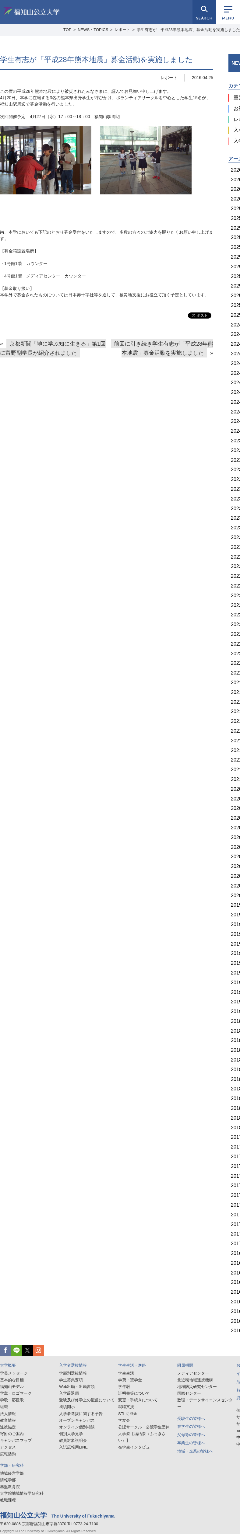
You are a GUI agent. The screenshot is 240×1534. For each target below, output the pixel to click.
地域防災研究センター (197, 1386)
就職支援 (126, 1406)
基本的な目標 (12, 1380)
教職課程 (8, 1500)
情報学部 (8, 1480)
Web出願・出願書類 (77, 1386)
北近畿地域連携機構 (195, 1380)
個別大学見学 (71, 1433)
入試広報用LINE (73, 1447)
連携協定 (8, 1427)
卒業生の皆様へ (191, 1443)
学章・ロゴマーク (16, 1393)
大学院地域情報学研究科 (22, 1493)
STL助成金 (127, 1413)
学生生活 (126, 1373)
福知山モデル (12, 1386)
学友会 (124, 1420)
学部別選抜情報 (73, 1373)
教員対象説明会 (73, 1440)
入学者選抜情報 (73, 1365)
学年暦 (124, 1386)
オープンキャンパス (77, 1420)
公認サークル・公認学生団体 (144, 1427)
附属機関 (185, 1365)
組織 (4, 1406)
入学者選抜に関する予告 (81, 1413)
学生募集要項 (71, 1380)
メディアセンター (193, 1373)
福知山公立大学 (31, 11)
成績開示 (67, 1406)
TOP (67, 29)
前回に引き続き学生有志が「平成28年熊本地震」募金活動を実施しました (163, 348)
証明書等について (134, 1393)
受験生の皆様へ (191, 1418)
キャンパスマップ (16, 1440)
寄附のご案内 (12, 1433)
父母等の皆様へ (191, 1434)
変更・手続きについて (138, 1400)
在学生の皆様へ (191, 1426)
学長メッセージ (14, 1373)
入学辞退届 (69, 1393)
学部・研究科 (12, 1465)
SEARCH (204, 18)
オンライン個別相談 (77, 1427)
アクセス (8, 1447)
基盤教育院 (10, 1486)
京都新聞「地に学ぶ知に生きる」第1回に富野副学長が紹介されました (53, 348)
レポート (169, 77)
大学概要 (8, 1365)
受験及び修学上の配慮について (87, 1400)
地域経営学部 (12, 1473)
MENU (228, 13)
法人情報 (8, 1413)
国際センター (189, 1393)
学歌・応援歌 (12, 1400)
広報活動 (8, 1454)
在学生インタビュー (136, 1447)
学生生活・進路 (132, 1365)
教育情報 (8, 1420)
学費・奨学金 (130, 1380)
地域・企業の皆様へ (195, 1451)
